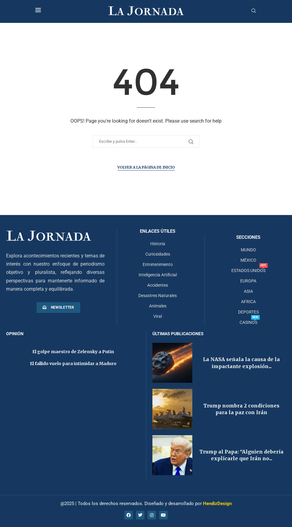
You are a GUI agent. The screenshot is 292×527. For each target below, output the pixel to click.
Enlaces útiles (157, 231)
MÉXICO (248, 260)
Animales (157, 306)
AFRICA (248, 301)
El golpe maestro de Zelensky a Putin (73, 351)
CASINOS (248, 322)
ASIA (248, 291)
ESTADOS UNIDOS (248, 270)
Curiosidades (157, 254)
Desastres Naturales (157, 295)
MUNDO (248, 250)
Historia (157, 244)
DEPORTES (248, 312)
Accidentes (157, 285)
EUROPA (248, 281)
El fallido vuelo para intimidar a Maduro (73, 363)
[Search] (254, 11)
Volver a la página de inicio (146, 167)
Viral (157, 316)
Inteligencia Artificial (158, 275)
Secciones (248, 237)
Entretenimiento (158, 264)
